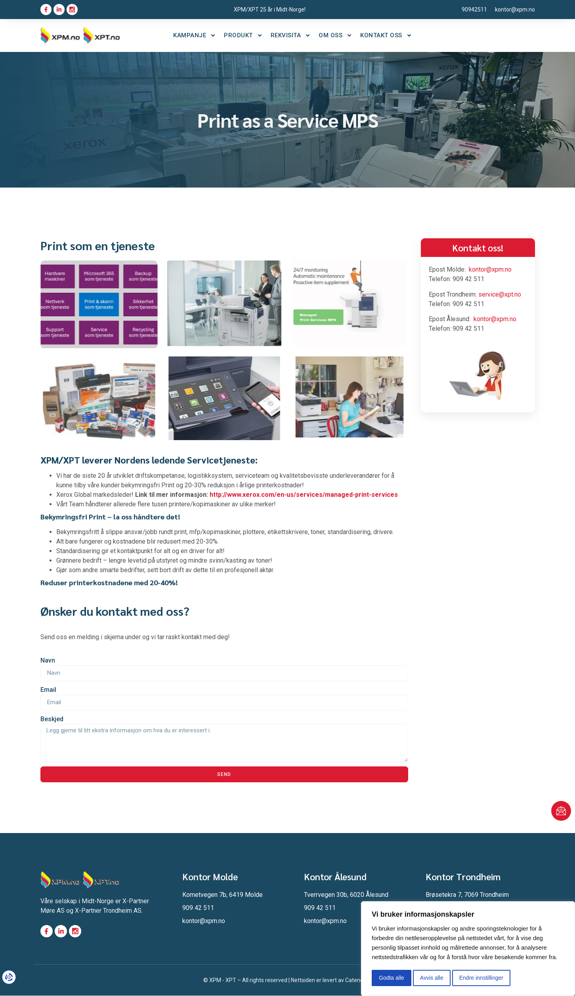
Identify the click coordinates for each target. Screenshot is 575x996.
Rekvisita (291, 35)
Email (48, 689)
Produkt (243, 35)
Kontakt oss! (477, 247)
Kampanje (194, 35)
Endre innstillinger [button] (481, 978)
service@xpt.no (499, 294)
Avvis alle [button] (431, 978)
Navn (47, 660)
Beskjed (51, 719)
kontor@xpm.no (490, 269)
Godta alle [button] (391, 978)
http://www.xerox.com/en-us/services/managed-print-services (304, 494)
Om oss (335, 35)
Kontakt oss (386, 35)
